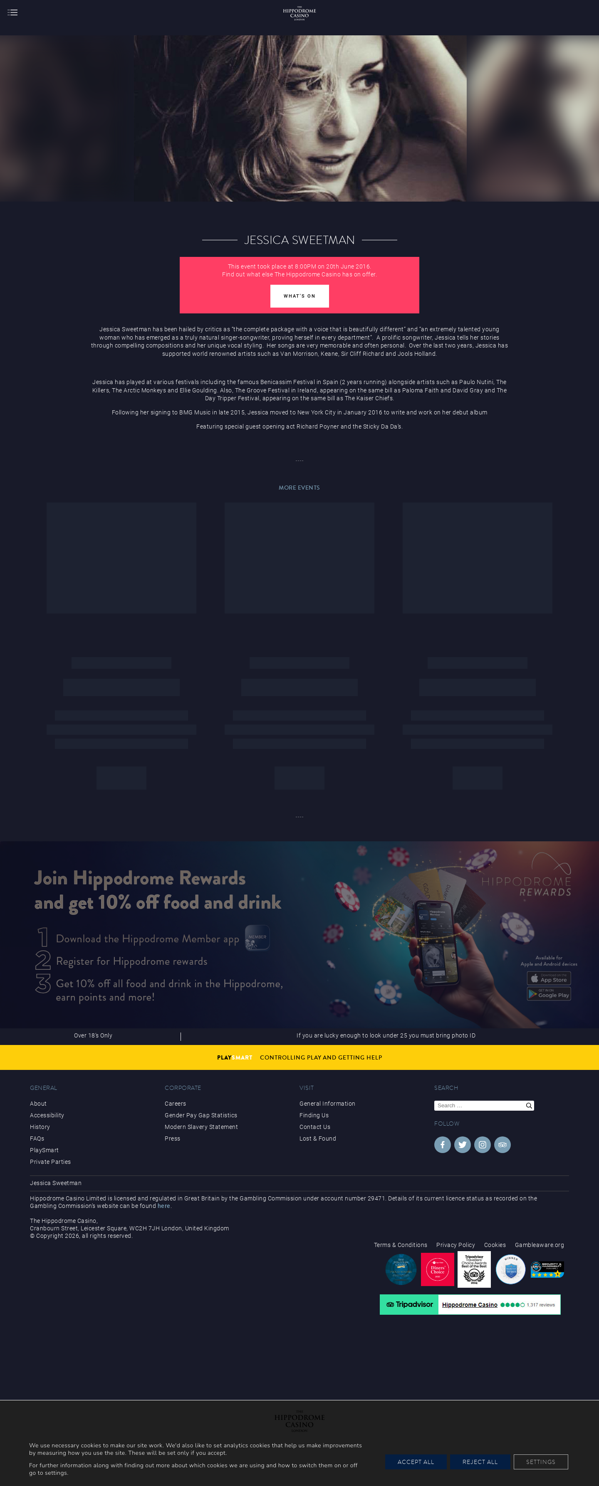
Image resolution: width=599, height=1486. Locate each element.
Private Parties (50, 1161)
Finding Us (314, 1115)
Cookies (495, 1245)
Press (173, 1138)
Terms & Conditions (401, 1245)
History (40, 1127)
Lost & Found (318, 1138)
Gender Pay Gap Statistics (201, 1115)
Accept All (416, 1462)
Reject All (480, 1462)
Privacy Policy (455, 1245)
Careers (175, 1103)
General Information (328, 1103)
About (38, 1103)
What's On (300, 296)
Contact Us (315, 1127)
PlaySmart (44, 1150)
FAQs (37, 1138)
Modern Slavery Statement (201, 1127)
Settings (541, 1462)
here (164, 1206)
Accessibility (47, 1115)
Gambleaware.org (539, 1245)
